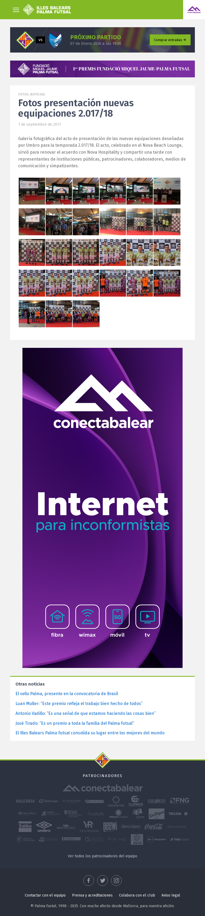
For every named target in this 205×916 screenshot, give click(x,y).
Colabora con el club (137, 895)
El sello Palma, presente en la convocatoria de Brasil (66, 693)
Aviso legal (170, 895)
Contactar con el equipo (45, 895)
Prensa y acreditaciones (92, 895)
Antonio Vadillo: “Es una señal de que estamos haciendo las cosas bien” (85, 713)
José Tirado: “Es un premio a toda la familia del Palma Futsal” (74, 723)
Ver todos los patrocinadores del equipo (102, 856)
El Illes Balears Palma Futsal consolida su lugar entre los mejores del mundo (89, 732)
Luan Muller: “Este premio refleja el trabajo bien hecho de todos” (79, 703)
